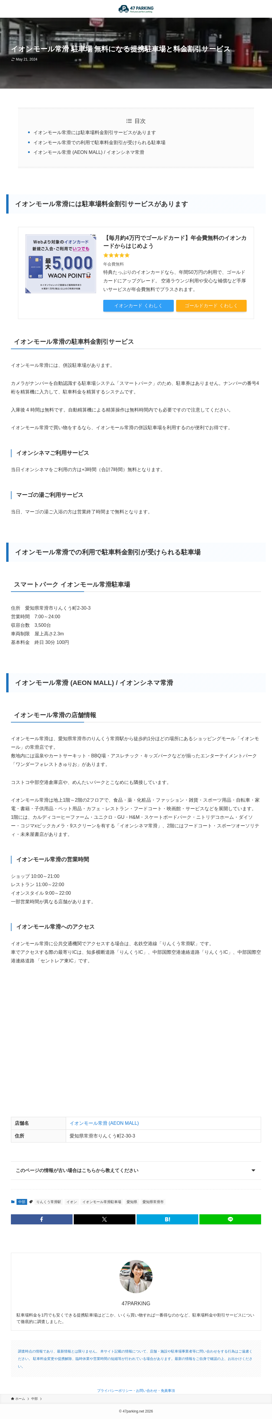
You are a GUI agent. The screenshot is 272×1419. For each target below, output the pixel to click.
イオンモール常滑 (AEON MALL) (104, 1123)
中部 (21, 1202)
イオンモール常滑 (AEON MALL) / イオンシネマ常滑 (88, 152)
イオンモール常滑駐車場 (101, 1202)
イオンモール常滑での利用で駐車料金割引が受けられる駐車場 (99, 142)
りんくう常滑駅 (48, 1202)
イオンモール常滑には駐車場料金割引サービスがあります (94, 132)
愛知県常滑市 (153, 1202)
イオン (71, 1202)
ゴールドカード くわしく (211, 305)
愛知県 (132, 1202)
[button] (42, 1219)
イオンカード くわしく (138, 305)
